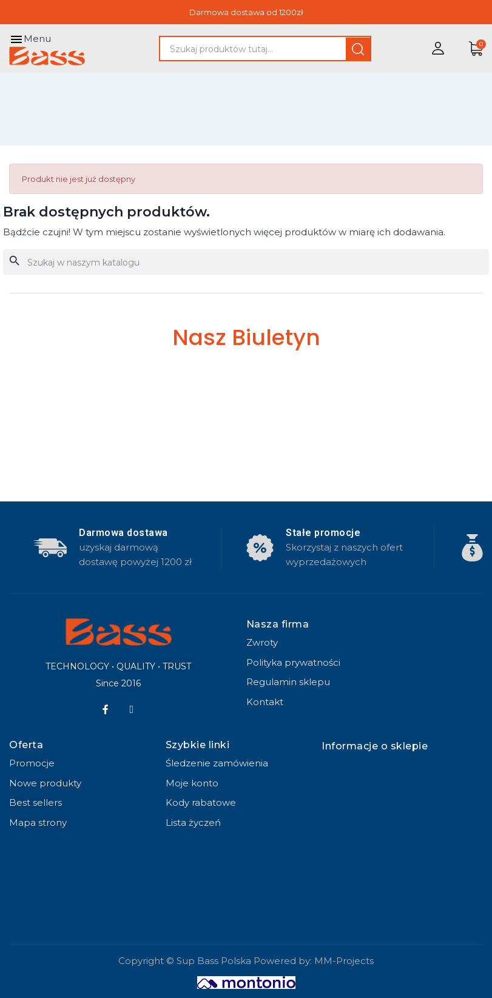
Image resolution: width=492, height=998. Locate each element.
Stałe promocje (323, 532)
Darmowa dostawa (123, 532)
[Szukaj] (246, 262)
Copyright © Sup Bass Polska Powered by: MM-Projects (246, 960)
